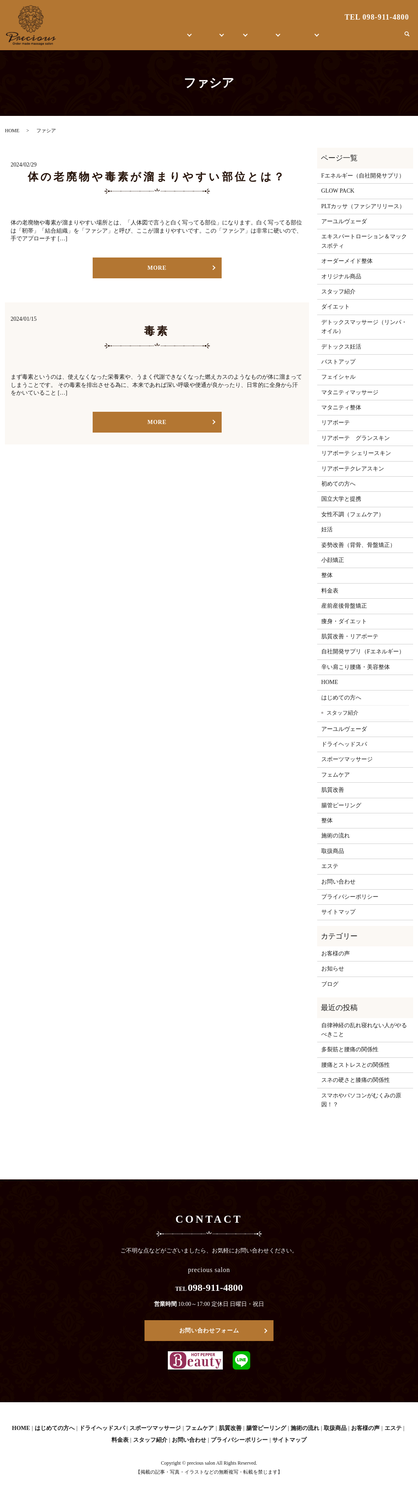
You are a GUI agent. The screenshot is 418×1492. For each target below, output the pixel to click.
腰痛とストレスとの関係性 (355, 1065)
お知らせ (332, 969)
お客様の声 (309, 39)
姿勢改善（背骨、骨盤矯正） (358, 545)
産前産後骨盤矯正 (344, 606)
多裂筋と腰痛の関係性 (349, 1049)
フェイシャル (338, 377)
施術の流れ (335, 836)
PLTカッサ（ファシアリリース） (363, 206)
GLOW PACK (337, 191)
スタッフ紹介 (338, 292)
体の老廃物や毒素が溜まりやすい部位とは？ (157, 177)
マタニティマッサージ (349, 392)
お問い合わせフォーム (209, 1331)
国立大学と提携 (341, 499)
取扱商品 (267, 39)
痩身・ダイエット (344, 621)
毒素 (156, 331)
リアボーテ (335, 423)
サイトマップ (338, 912)
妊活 (327, 529)
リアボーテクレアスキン (352, 469)
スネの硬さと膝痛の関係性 (355, 1080)
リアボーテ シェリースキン (356, 453)
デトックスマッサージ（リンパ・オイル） (364, 326)
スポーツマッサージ (347, 759)
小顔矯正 (332, 560)
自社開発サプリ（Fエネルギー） (363, 651)
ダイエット (335, 307)
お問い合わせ (379, 39)
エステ (204, 39)
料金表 (329, 591)
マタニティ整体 (341, 407)
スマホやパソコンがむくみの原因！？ (361, 1100)
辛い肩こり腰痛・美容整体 (355, 667)
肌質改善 (332, 790)
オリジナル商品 (341, 276)
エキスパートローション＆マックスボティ (364, 241)
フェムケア (335, 775)
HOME (125, 39)
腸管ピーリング (341, 805)
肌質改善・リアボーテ (349, 636)
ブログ (347, 39)
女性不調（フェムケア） (352, 514)
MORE (156, 268)
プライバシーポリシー (349, 897)
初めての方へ (338, 484)
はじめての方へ (160, 39)
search (407, 38)
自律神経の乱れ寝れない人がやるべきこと (364, 1029)
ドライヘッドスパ (344, 744)
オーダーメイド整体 (347, 261)
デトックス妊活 (341, 347)
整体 (234, 39)
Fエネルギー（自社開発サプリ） (363, 176)
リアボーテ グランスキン (355, 438)
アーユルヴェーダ (344, 221)
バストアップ (338, 362)
